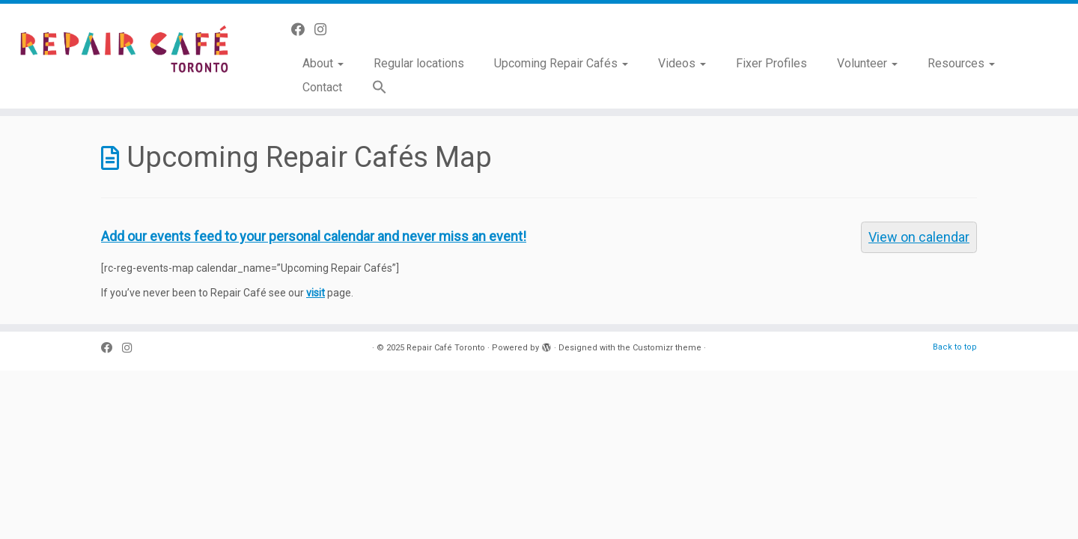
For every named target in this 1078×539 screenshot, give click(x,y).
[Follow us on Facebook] (302, 29)
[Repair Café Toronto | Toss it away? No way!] (124, 52)
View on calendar (918, 237)
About (323, 63)
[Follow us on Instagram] (325, 29)
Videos (682, 63)
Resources (961, 63)
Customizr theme (667, 348)
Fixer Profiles (771, 63)
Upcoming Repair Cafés (561, 63)
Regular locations (419, 63)
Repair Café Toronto (445, 348)
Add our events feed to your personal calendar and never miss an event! (313, 236)
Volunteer (867, 63)
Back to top (955, 347)
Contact (322, 87)
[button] (372, 88)
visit (315, 293)
